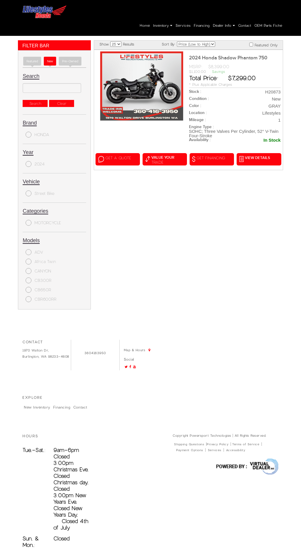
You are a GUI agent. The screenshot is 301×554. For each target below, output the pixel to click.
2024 (35, 164)
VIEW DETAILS (254, 158)
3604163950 (204, 9)
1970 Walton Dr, (35, 350)
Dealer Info (224, 25)
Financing (202, 25)
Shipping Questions (189, 444)
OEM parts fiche (268, 25)
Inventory (162, 25)
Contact (244, 25)
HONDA (37, 135)
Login (247, 9)
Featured (32, 61)
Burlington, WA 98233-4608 (45, 356)
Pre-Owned (70, 61)
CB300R (38, 280)
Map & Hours (123, 18)
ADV (34, 252)
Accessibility (235, 450)
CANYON (38, 271)
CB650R (38, 290)
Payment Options (189, 450)
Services (182, 25)
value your (164, 160)
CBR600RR (41, 299)
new (50, 61)
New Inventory (37, 407)
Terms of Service (245, 444)
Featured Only (263, 45)
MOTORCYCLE (43, 223)
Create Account (270, 9)
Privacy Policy (217, 444)
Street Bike (40, 193)
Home (145, 25)
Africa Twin (41, 262)
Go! (166, 8)
